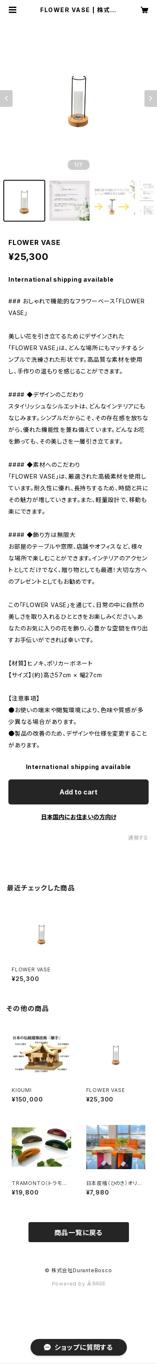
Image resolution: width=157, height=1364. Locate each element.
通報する (138, 838)
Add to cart (78, 792)
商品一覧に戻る (78, 1232)
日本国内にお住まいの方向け (78, 816)
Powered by (79, 1284)
